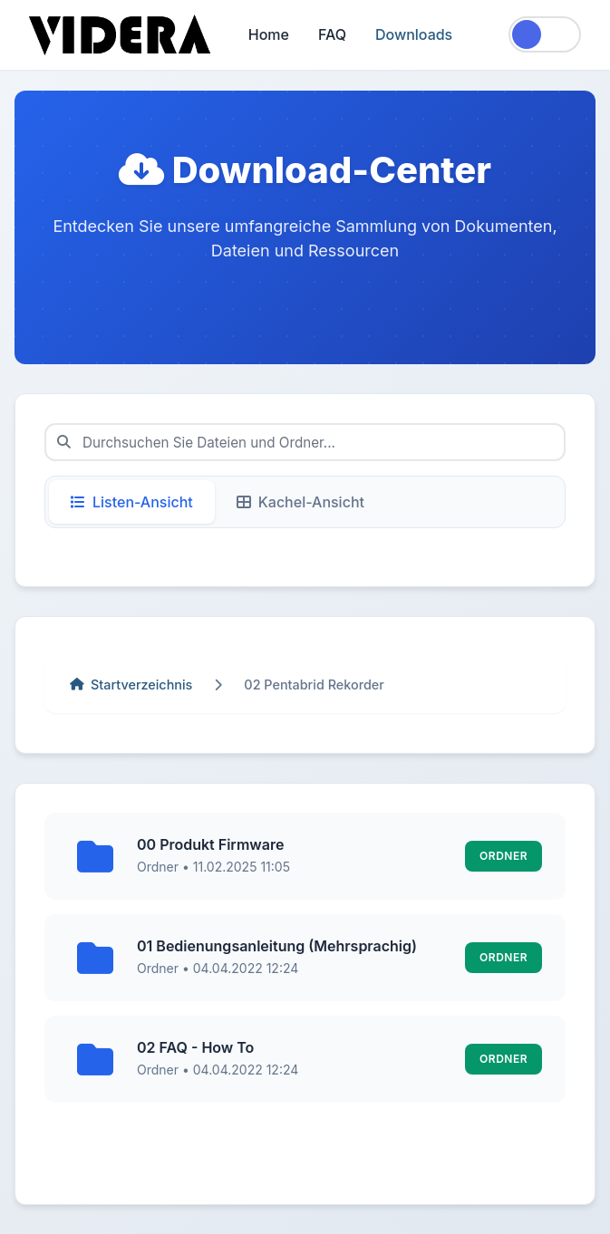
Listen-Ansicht (132, 502)
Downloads (413, 34)
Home (268, 34)
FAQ (332, 34)
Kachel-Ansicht (300, 502)
